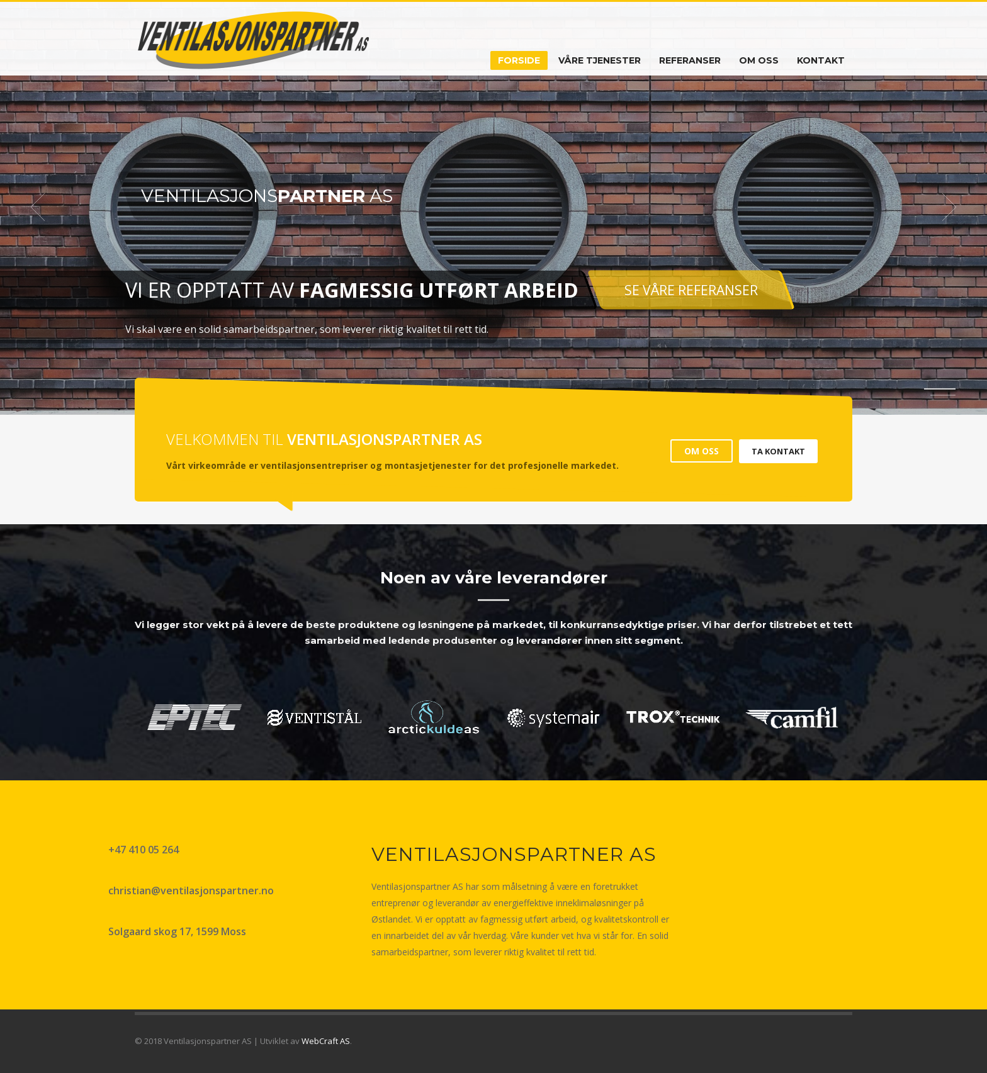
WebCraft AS (326, 1041)
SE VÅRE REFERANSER (690, 290)
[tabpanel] (493, 207)
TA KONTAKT (778, 451)
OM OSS (701, 451)
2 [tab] (943, 395)
